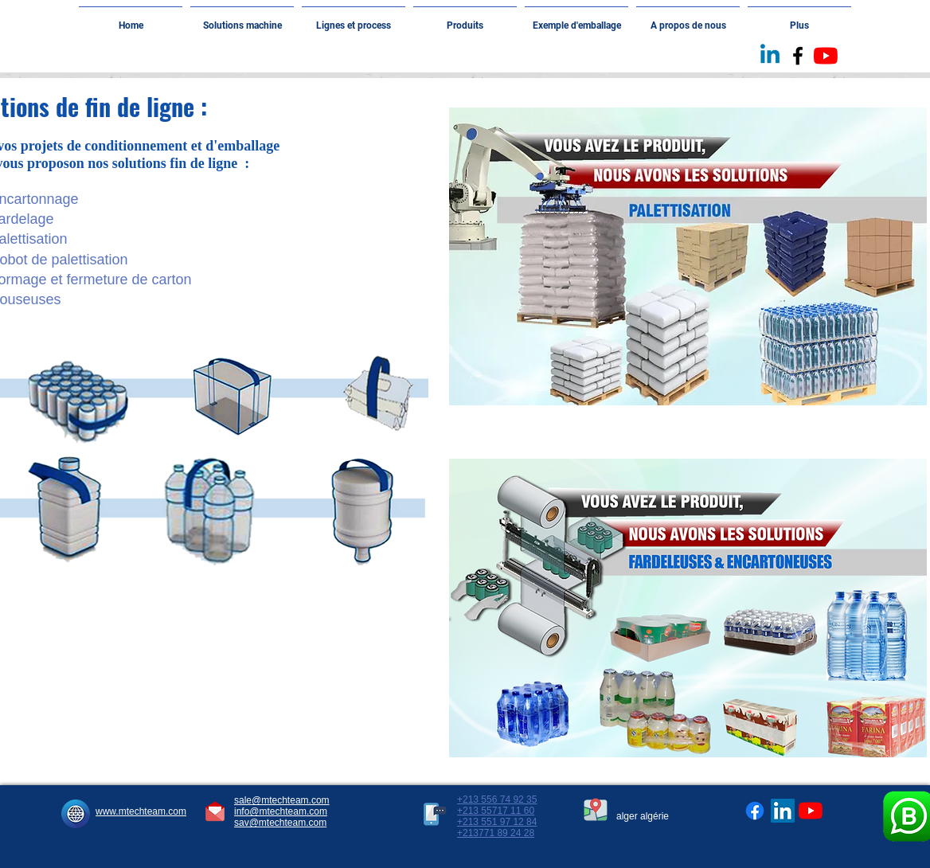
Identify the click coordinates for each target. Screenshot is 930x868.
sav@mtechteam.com (280, 822)
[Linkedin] (770, 56)
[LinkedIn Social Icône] (783, 811)
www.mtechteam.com (141, 811)
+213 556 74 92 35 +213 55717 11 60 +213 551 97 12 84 (497, 810)
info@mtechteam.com (280, 811)
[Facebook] (755, 811)
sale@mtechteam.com (282, 800)
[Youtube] (826, 56)
